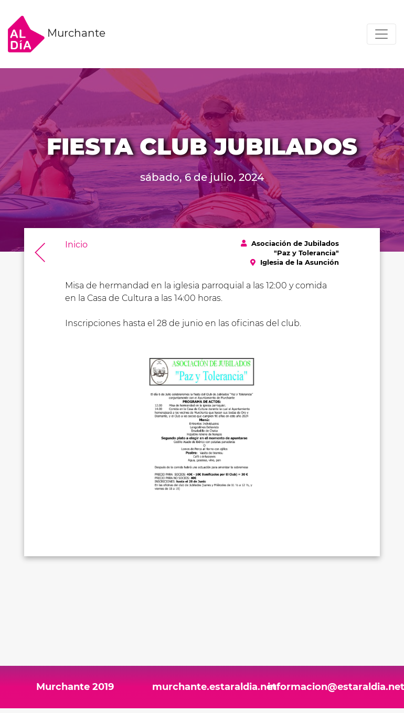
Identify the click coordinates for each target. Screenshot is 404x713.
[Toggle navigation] (381, 34)
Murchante (56, 34)
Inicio (76, 245)
